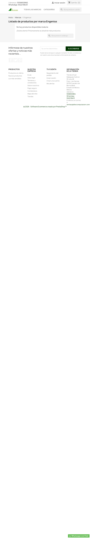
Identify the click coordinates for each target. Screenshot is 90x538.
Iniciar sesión (51, 78)
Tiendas (30, 96)
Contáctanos (32, 91)
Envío (29, 75)
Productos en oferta (15, 73)
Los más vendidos (14, 79)
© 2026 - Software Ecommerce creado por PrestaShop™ (45, 107)
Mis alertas (50, 84)
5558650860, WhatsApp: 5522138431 (18, 3)
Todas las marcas (32, 9)
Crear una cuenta (53, 81)
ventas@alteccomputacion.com (78, 105)
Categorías (49, 9)
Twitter (15, 60)
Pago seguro (32, 88)
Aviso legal (31, 78)
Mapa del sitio (32, 94)
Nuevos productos (15, 76)
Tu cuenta (51, 69)
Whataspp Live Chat (78, 536)
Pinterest (20, 60)
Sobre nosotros (33, 85)
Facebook (11, 60)
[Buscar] (71, 9)
